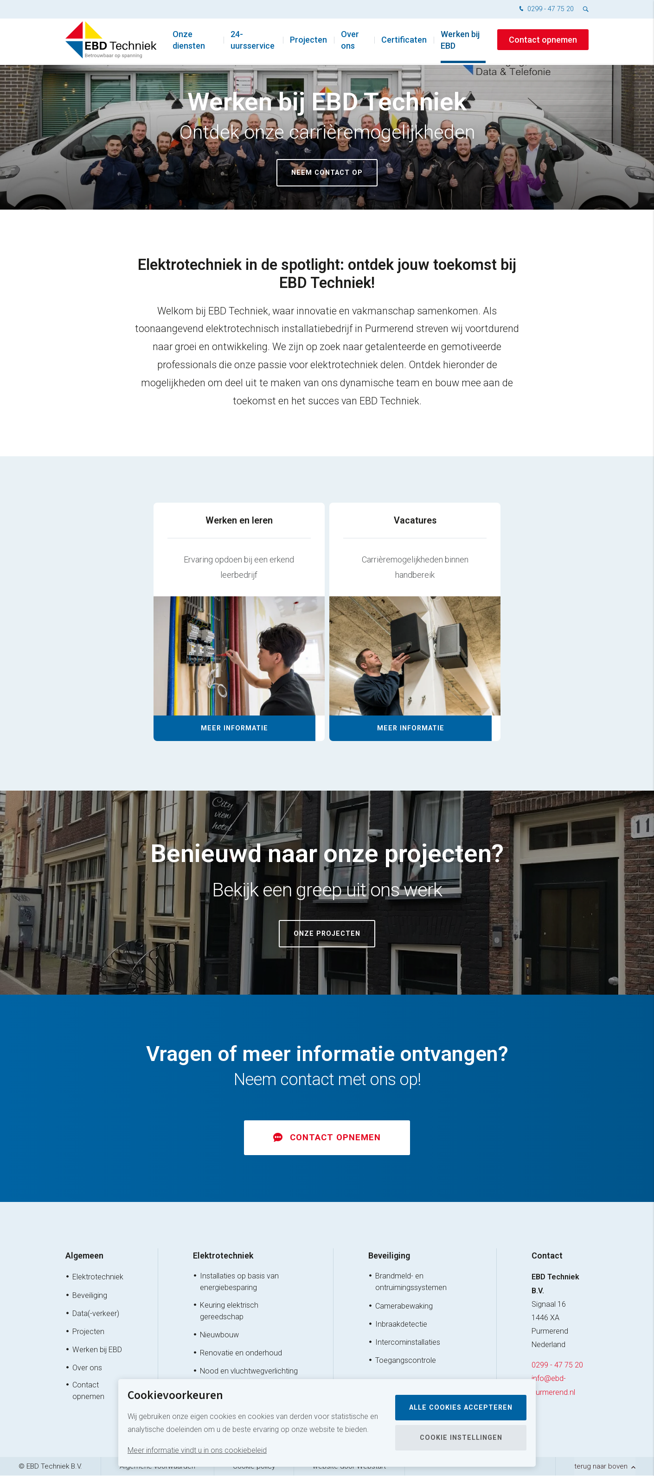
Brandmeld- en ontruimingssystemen (411, 1282)
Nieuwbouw (219, 1335)
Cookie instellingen (460, 1438)
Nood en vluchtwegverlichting (249, 1371)
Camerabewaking (404, 1306)
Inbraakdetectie (401, 1324)
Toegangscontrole (405, 1360)
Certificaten (404, 41)
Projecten (308, 41)
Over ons (350, 41)
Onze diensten (189, 41)
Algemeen (84, 1256)
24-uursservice (253, 41)
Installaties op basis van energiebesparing (239, 1282)
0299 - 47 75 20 (545, 9)
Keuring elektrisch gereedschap (229, 1311)
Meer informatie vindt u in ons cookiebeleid (197, 1450)
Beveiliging (89, 1295)
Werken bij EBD (460, 41)
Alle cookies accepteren (461, 1408)
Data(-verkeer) (95, 1314)
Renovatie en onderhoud (241, 1353)
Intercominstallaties (407, 1342)
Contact (547, 1256)
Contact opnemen (543, 41)
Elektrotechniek (97, 1277)
